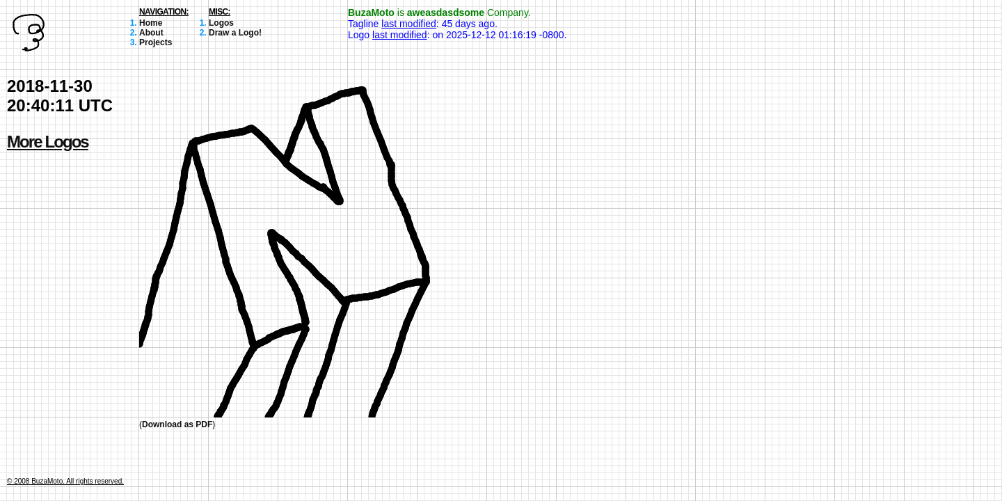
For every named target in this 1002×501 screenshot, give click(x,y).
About (151, 33)
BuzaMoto (371, 12)
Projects (155, 42)
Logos (221, 23)
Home (150, 23)
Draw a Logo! (235, 33)
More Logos (47, 141)
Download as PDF (177, 424)
